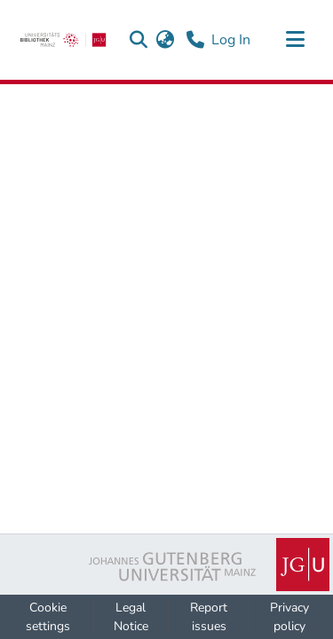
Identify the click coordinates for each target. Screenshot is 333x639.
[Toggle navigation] (295, 40)
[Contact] (195, 40)
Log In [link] (231, 40)
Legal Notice (131, 617)
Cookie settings (48, 617)
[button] (138, 40)
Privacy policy (289, 617)
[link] (63, 39)
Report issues (208, 617)
